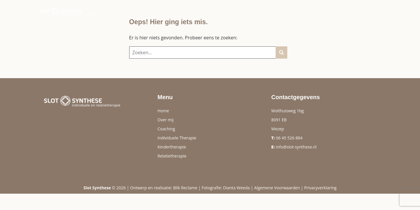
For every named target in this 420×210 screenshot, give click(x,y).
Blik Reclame (185, 187)
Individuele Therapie (177, 138)
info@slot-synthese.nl (296, 147)
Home (111, 10)
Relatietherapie (172, 156)
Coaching (191, 10)
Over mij (135, 10)
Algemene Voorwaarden (277, 187)
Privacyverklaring (320, 187)
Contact (329, 10)
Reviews (220, 10)
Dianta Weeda (236, 187)
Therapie (162, 10)
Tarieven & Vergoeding (265, 10)
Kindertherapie (172, 147)
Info (307, 10)
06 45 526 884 (289, 138)
